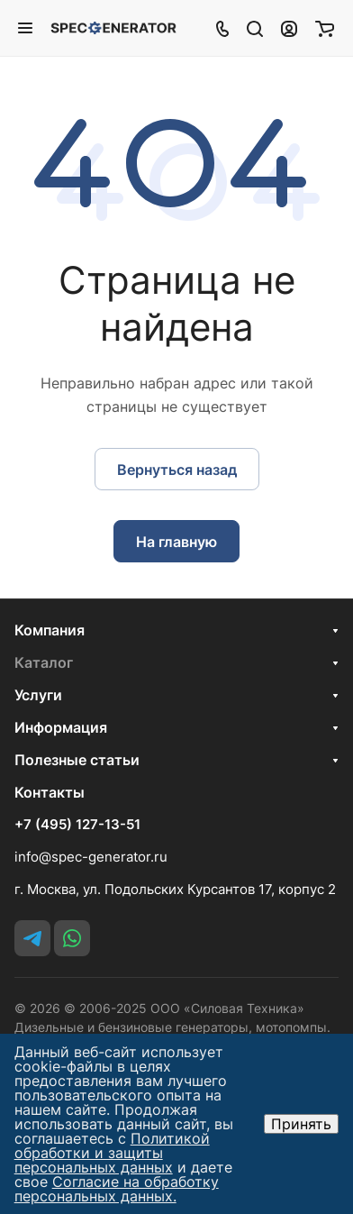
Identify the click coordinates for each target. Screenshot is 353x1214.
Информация (60, 727)
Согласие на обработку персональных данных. (116, 1189)
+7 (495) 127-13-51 (77, 825)
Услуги (38, 695)
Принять (301, 1124)
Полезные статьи (77, 760)
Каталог (43, 662)
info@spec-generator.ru (90, 856)
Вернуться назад (177, 470)
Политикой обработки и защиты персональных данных (112, 1152)
